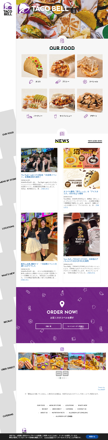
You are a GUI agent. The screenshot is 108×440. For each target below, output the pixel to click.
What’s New (82, 405)
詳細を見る (45, 189)
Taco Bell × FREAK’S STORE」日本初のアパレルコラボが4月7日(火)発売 (81, 260)
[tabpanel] (62, 19)
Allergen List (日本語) (64, 416)
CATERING (69, 409)
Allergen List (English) (78, 412)
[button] (58, 378)
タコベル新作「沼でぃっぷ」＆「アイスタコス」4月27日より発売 (81, 193)
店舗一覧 (48, 326)
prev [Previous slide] (58, 373)
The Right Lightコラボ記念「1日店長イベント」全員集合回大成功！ (39, 176)
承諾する (92, 437)
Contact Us (81, 409)
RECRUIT (45, 409)
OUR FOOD (41, 405)
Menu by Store (55, 405)
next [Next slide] (65, 373)
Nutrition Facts (58, 412)
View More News (95, 141)
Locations (69, 405)
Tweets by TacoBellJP (101, 389)
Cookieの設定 (49, 438)
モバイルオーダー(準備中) (75, 326)
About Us (44, 412)
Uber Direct (56, 409)
